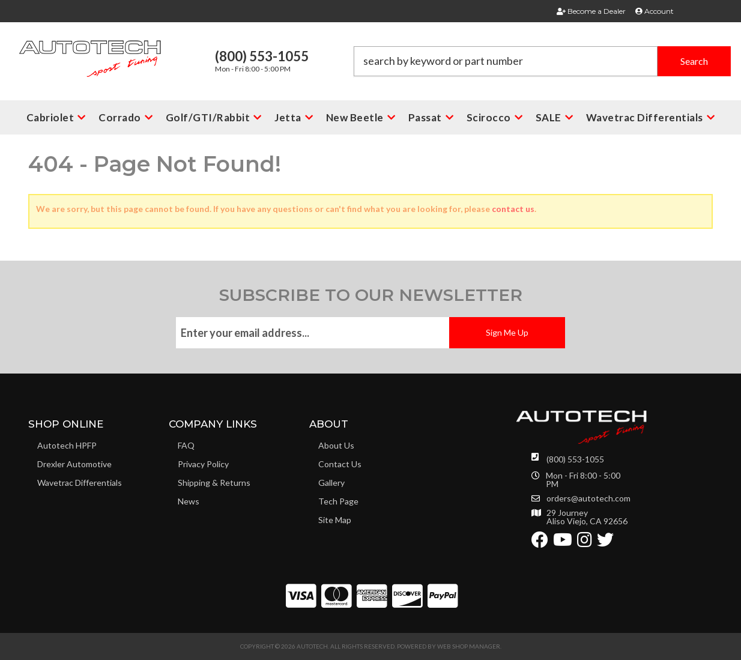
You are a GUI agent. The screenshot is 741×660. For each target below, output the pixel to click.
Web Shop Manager (468, 646)
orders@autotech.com (588, 498)
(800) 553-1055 (575, 459)
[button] (542, 61)
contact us (513, 209)
